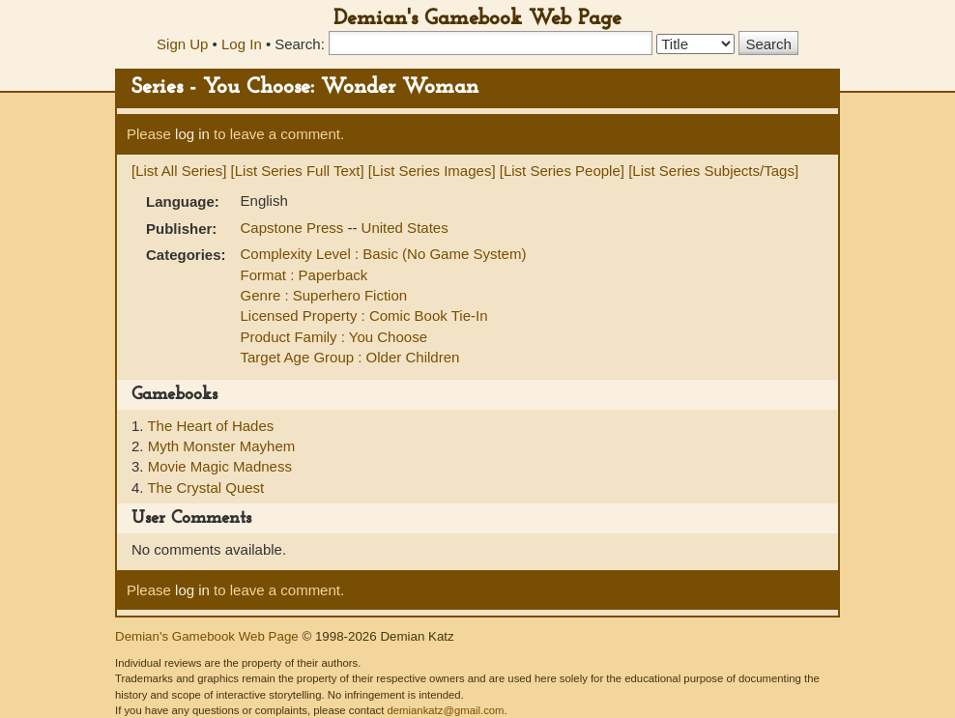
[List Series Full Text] (297, 170)
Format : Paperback (304, 275)
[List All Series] (178, 170)
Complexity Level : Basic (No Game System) (384, 253)
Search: (300, 44)
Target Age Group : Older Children (350, 357)
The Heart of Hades (210, 425)
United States (405, 227)
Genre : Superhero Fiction (324, 295)
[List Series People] (562, 170)
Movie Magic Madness (220, 466)
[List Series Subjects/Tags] (713, 170)
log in (192, 134)
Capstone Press (294, 227)
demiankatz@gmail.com (445, 710)
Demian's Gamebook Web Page (477, 19)
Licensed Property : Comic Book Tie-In (364, 315)
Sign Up (182, 44)
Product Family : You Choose (334, 337)
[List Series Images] (432, 170)
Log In (241, 44)
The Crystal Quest (205, 487)
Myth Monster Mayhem (222, 446)
